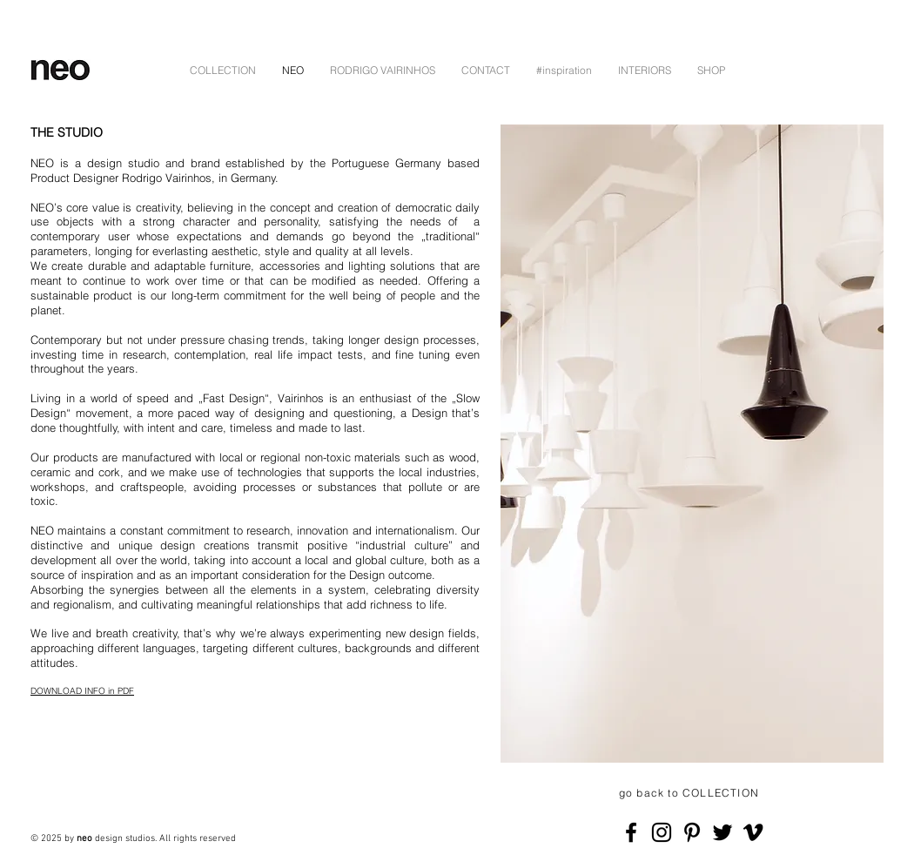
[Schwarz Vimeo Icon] (753, 832)
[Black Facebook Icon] (631, 832)
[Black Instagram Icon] (662, 832)
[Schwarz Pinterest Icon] (692, 832)
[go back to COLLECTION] (690, 793)
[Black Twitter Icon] (722, 832)
